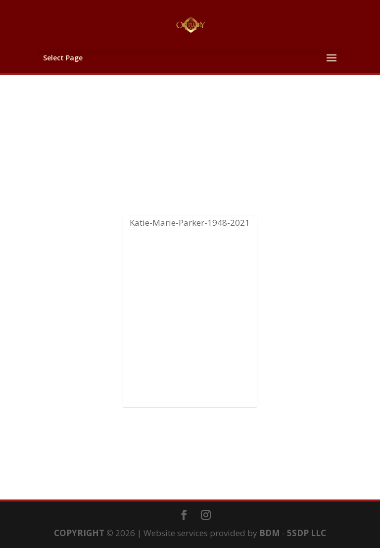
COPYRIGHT (79, 533)
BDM (269, 533)
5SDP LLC (306, 533)
